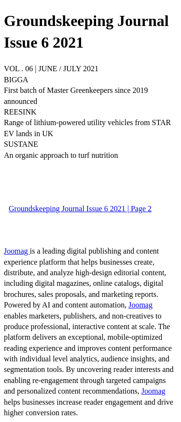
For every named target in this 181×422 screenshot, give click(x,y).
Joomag (17, 251)
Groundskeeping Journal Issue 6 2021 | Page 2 (80, 209)
